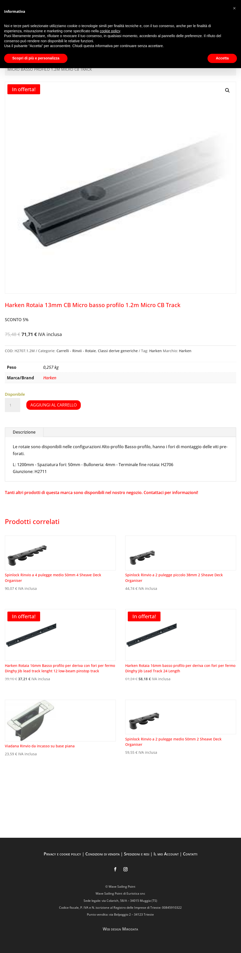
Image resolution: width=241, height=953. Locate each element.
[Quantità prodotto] (12, 405)
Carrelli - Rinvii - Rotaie (76, 350)
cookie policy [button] (110, 31)
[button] (227, 90)
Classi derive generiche (118, 350)
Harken (155, 350)
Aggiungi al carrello (53, 405)
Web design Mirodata (120, 929)
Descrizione (24, 432)
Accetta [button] (222, 58)
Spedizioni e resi (136, 854)
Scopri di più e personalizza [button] (35, 58)
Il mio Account (166, 854)
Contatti (190, 854)
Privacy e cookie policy (62, 854)
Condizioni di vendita (102, 854)
